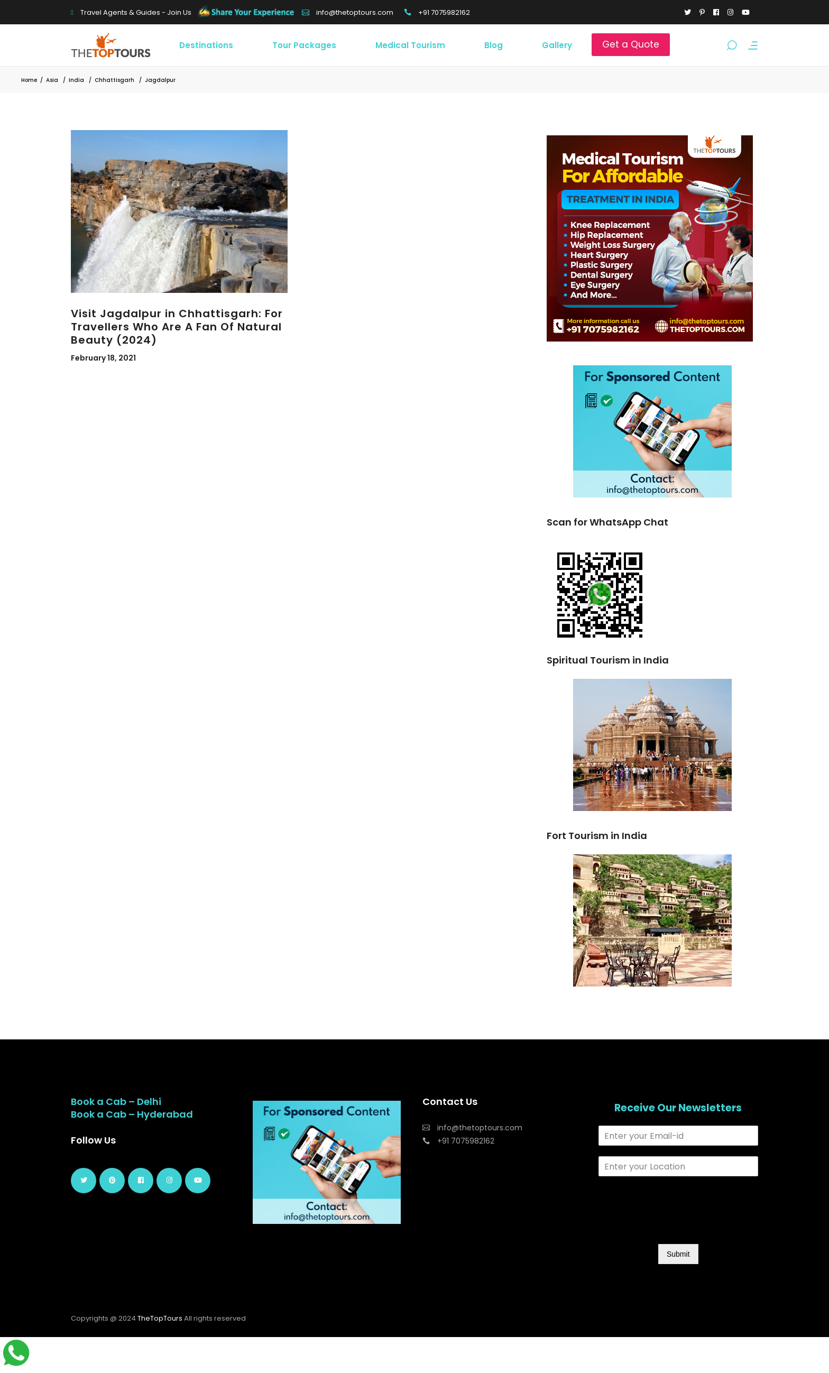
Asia (52, 80)
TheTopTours (159, 1318)
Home (29, 80)
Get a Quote (630, 44)
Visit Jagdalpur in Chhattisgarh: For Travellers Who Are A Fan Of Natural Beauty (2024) (177, 326)
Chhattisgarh (114, 80)
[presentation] (678, 1226)
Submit (678, 1254)
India (76, 80)
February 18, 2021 (103, 358)
